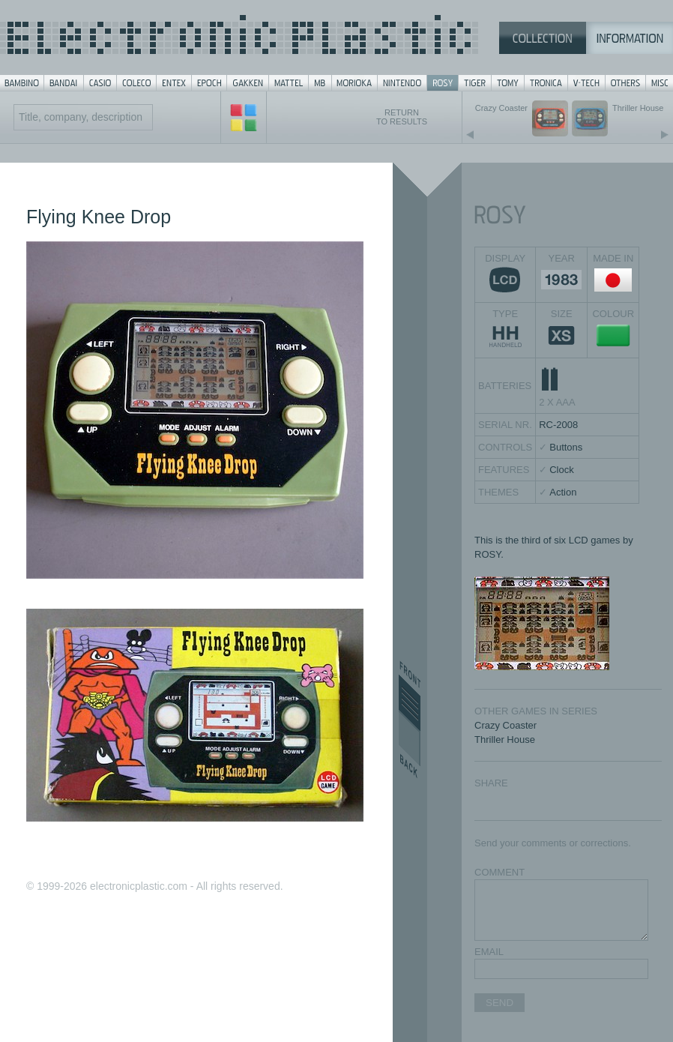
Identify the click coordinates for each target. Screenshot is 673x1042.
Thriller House (504, 739)
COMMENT (499, 872)
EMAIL (489, 951)
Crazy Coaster (505, 725)
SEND (499, 1002)
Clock (561, 469)
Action (562, 492)
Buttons (565, 447)
